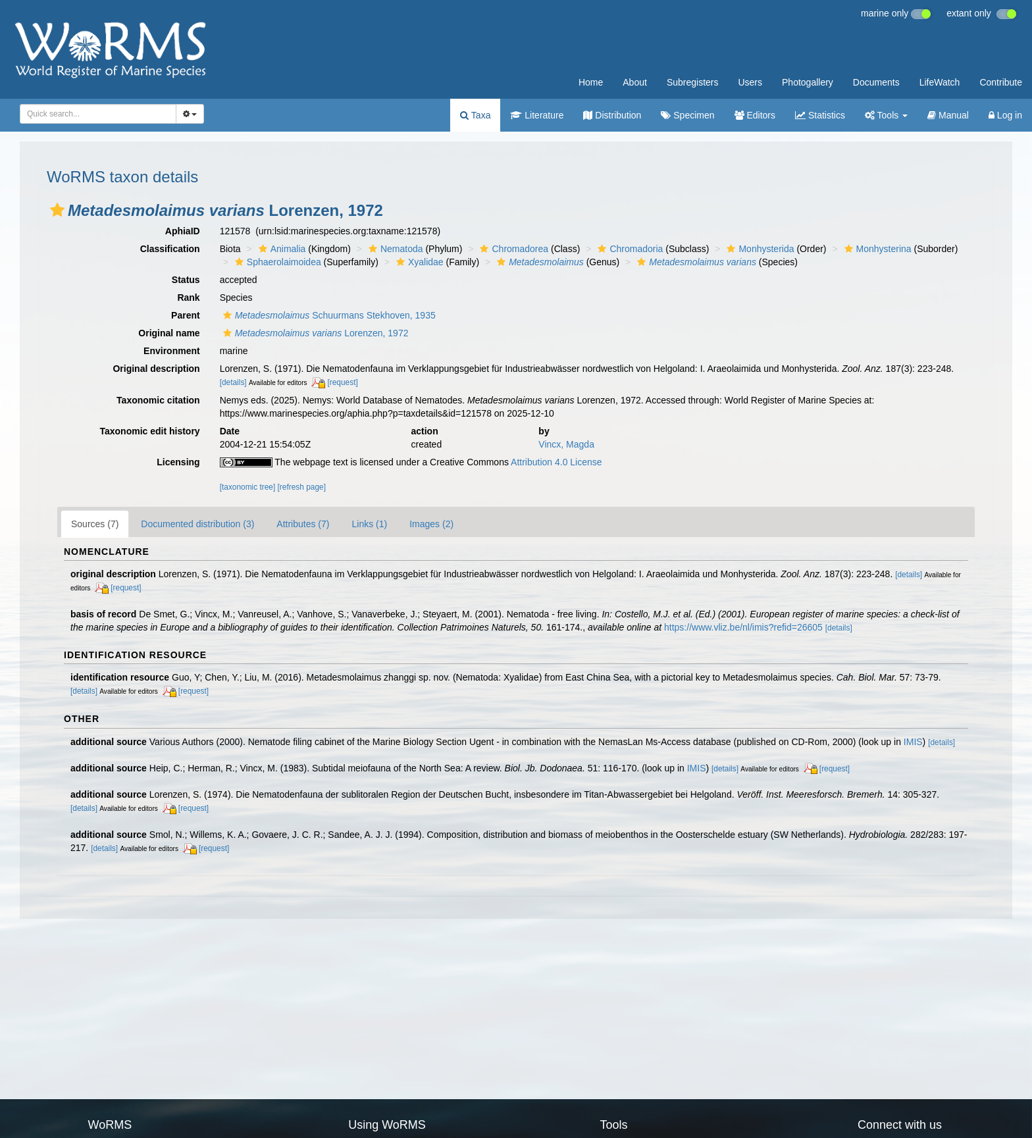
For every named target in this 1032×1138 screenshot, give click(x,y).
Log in (1005, 115)
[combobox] (98, 114)
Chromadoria (628, 249)
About (635, 82)
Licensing (178, 462)
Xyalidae (418, 262)
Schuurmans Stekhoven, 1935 (328, 315)
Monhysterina (876, 249)
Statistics (820, 115)
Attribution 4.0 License (556, 462)
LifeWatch (939, 82)
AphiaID (182, 231)
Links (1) (369, 524)
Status (186, 279)
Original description (156, 368)
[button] (57, 210)
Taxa (475, 115)
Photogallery (807, 82)
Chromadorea (512, 249)
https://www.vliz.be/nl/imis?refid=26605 (743, 627)
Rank (188, 297)
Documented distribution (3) (197, 524)
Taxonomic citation (158, 400)
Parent (185, 315)
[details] (233, 382)
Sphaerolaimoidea (276, 262)
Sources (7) (94, 524)
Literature (536, 115)
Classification (170, 249)
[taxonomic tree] (248, 487)
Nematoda (394, 249)
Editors (755, 115)
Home (591, 82)
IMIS (913, 742)
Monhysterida (758, 249)
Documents (876, 82)
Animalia (280, 249)
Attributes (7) (302, 524)
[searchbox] (94, 114)
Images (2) (431, 524)
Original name (168, 333)
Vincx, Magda (566, 444)
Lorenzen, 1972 (314, 333)
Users (750, 82)
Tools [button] (886, 115)
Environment (171, 351)
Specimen (687, 115)
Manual (948, 115)
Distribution (612, 115)
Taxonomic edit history (149, 431)
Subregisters (693, 82)
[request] (342, 382)
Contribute (1000, 82)
